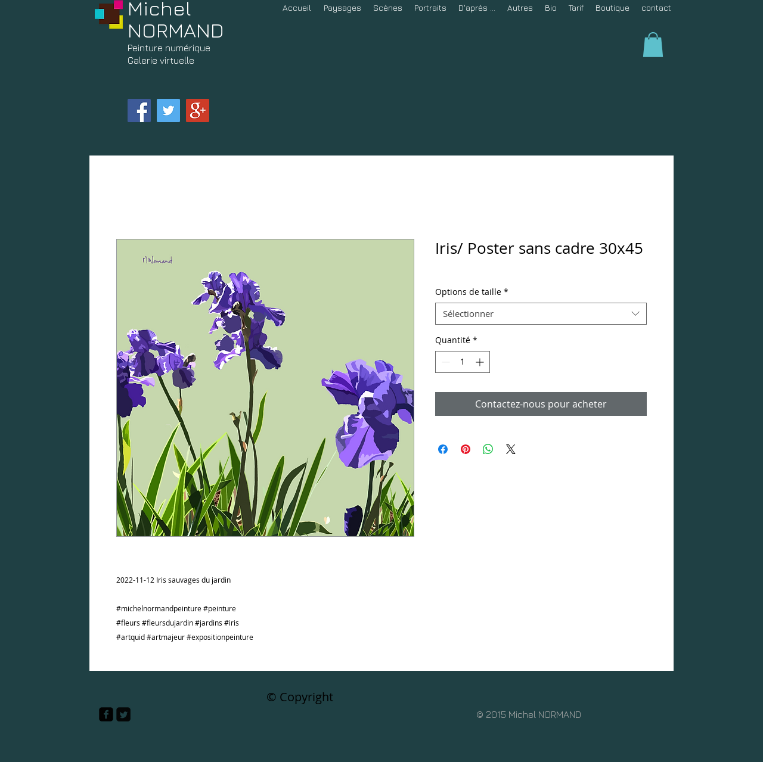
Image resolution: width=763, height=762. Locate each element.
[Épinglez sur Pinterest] (465, 449)
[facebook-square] (106, 714)
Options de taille (471, 292)
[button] (653, 44)
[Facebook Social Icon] (139, 110)
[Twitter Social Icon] (168, 110)
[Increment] (480, 362)
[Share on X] (511, 449)
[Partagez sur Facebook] (443, 449)
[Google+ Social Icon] (197, 110)
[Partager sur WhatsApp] (488, 449)
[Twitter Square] (123, 714)
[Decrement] (444, 362)
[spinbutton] (462, 362)
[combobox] (541, 314)
